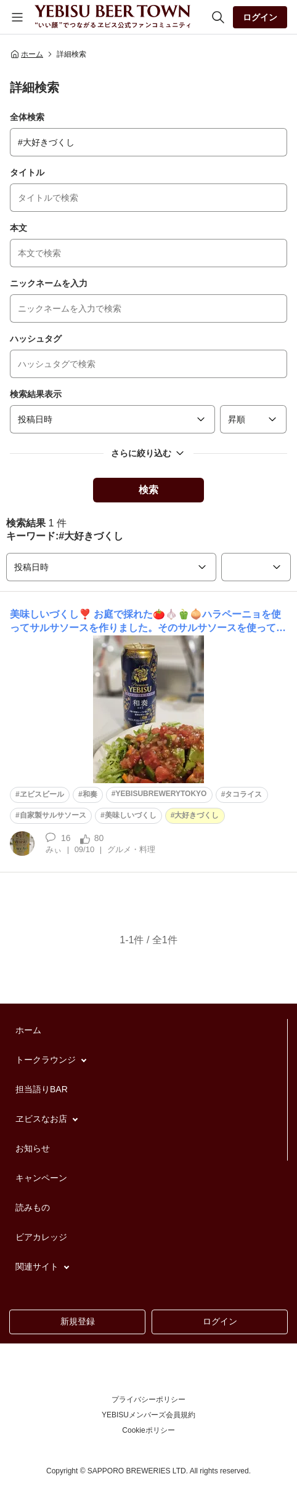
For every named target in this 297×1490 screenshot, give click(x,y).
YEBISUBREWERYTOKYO (160, 793)
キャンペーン (41, 1178)
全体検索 (27, 117)
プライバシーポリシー (148, 1399)
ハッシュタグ (36, 339)
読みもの (32, 1207)
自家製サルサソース (53, 815)
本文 (18, 228)
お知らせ (32, 1148)
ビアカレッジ (41, 1237)
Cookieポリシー (148, 1430)
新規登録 (77, 1321)
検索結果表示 (36, 394)
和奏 (90, 794)
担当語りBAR (41, 1089)
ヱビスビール (42, 794)
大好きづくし (196, 815)
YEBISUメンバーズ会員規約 (148, 1415)
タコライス (243, 794)
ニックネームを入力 (48, 283)
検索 (148, 490)
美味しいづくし (131, 815)
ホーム (26, 54)
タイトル (27, 172)
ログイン (260, 17)
